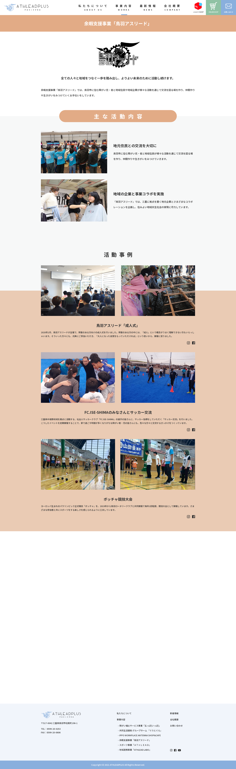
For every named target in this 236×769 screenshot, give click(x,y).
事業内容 (121, 719)
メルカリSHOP (198, 7)
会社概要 (174, 719)
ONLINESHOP (213, 7)
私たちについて (124, 713)
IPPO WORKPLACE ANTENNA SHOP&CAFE (140, 735)
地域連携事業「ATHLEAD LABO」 (135, 749)
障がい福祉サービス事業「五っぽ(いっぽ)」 (140, 725)
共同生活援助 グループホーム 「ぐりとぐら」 (140, 730)
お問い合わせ (228, 7)
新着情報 (174, 713)
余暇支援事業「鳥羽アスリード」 (135, 740)
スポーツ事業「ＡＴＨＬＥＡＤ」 (135, 744)
